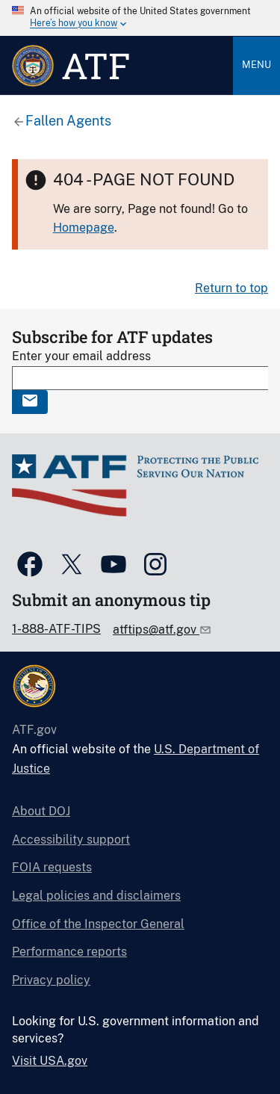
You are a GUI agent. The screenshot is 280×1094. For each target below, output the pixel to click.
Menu (256, 64)
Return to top (231, 288)
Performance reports (69, 952)
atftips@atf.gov (156, 629)
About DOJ (41, 811)
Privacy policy (51, 980)
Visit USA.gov (49, 1061)
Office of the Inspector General (98, 924)
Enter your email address (81, 356)
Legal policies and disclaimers (96, 896)
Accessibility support (71, 839)
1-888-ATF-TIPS (56, 629)
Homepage (83, 227)
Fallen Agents (68, 121)
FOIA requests (52, 867)
